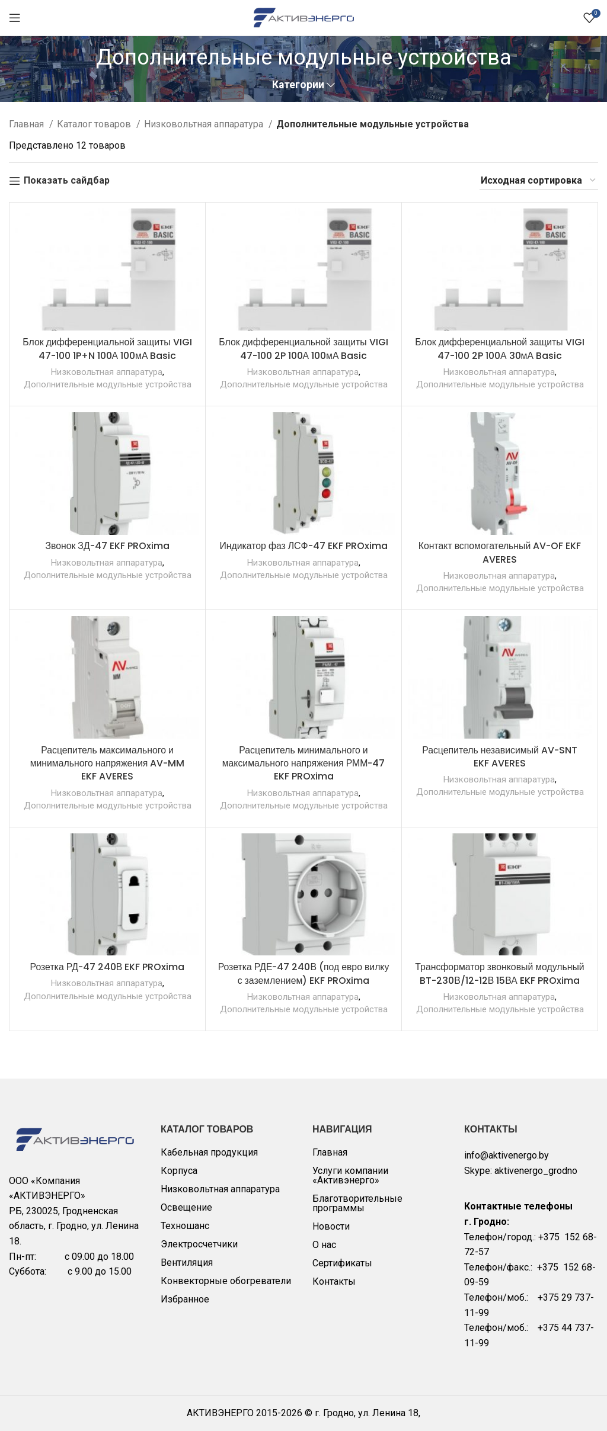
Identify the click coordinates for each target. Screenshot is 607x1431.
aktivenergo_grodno (535, 1170)
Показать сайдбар (67, 181)
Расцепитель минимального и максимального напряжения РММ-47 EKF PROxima (303, 763)
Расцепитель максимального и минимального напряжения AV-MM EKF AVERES (107, 763)
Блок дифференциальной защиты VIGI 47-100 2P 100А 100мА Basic (303, 348)
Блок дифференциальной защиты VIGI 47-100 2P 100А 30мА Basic (499, 348)
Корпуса (179, 1170)
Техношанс (185, 1225)
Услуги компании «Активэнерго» (350, 1175)
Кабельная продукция (209, 1152)
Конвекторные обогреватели (226, 1280)
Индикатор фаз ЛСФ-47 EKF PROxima (303, 546)
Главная (27, 124)
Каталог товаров (95, 124)
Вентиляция (187, 1262)
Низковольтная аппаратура (205, 124)
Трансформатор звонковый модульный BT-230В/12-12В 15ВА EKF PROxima (500, 973)
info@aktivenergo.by (506, 1155)
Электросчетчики (199, 1244)
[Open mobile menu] (15, 18)
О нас (324, 1244)
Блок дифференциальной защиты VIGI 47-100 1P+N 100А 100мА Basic (107, 348)
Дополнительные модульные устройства (107, 384)
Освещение (186, 1207)
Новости (331, 1226)
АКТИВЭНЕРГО (221, 1413)
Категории (298, 85)
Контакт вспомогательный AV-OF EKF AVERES (499, 552)
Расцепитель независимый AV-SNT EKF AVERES (499, 756)
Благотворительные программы (357, 1203)
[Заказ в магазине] (539, 181)
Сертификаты (342, 1263)
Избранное (185, 1299)
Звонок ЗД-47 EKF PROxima (107, 546)
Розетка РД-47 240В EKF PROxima (108, 967)
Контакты (334, 1281)
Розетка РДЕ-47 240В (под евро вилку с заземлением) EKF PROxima (303, 973)
